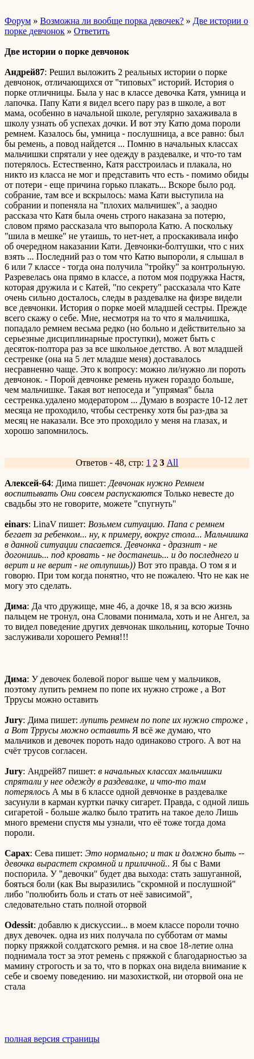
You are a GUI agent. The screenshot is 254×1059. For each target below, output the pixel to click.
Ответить (92, 31)
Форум (18, 21)
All (172, 462)
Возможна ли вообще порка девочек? (111, 21)
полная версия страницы (52, 1039)
